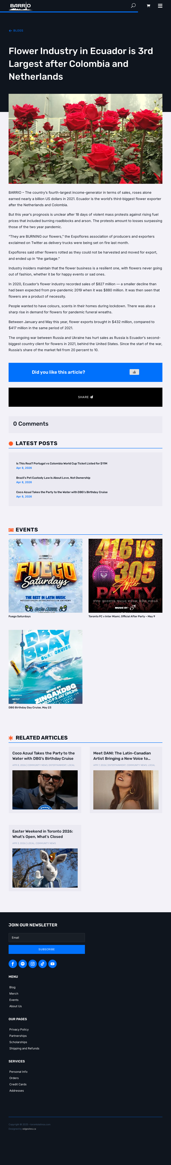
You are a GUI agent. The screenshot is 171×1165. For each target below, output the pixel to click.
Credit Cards (18, 1084)
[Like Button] (134, 372)
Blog (12, 987)
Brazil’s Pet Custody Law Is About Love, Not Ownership (53, 478)
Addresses (16, 1090)
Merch (13, 993)
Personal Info (18, 1071)
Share (83, 397)
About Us (15, 1006)
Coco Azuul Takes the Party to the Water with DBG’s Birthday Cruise (62, 492)
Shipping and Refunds (24, 1048)
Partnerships (18, 1036)
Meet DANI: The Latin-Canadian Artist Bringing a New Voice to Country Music (122, 756)
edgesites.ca (29, 1128)
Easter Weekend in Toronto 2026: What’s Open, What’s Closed (42, 834)
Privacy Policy (19, 1029)
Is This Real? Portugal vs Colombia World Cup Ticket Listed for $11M (61, 463)
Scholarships (18, 1042)
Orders (14, 1078)
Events (14, 1000)
